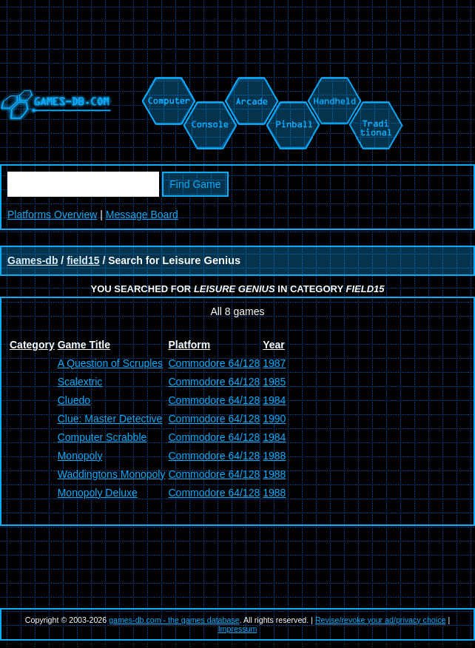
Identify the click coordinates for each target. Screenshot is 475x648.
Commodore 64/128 (214, 363)
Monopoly (80, 456)
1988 (274, 456)
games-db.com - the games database (174, 619)
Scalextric (80, 382)
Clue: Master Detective (110, 419)
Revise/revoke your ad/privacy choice (380, 619)
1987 (274, 363)
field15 (83, 260)
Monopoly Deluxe (98, 493)
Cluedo (74, 400)
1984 (274, 400)
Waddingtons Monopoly (112, 474)
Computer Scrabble (102, 437)
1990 (274, 419)
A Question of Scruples (110, 363)
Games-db (32, 260)
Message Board (142, 214)
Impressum (237, 628)
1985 (274, 382)
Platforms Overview (52, 214)
